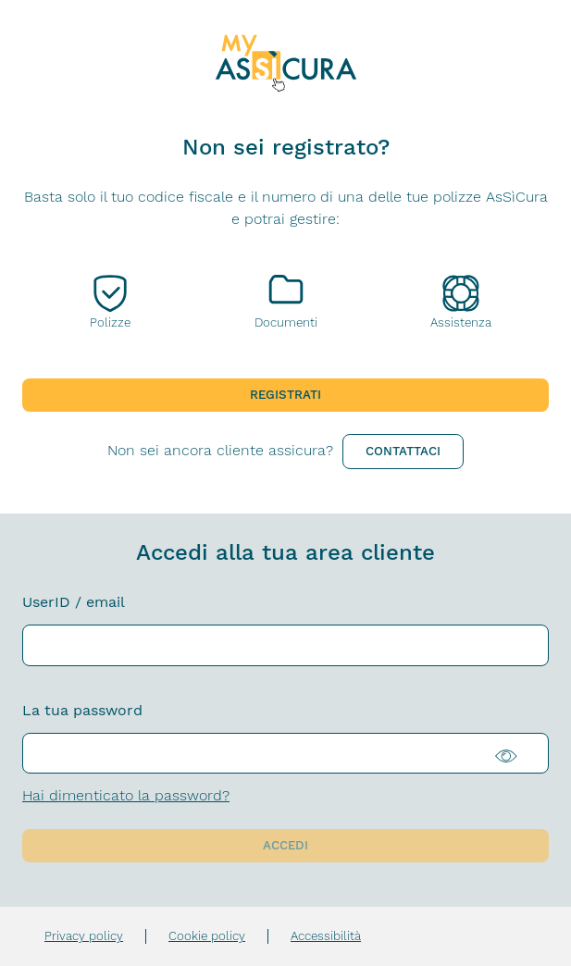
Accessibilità (326, 936)
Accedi (285, 845)
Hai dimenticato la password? (126, 795)
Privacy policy (83, 936)
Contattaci (403, 451)
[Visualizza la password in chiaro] (519, 753)
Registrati (285, 395)
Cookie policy (206, 936)
